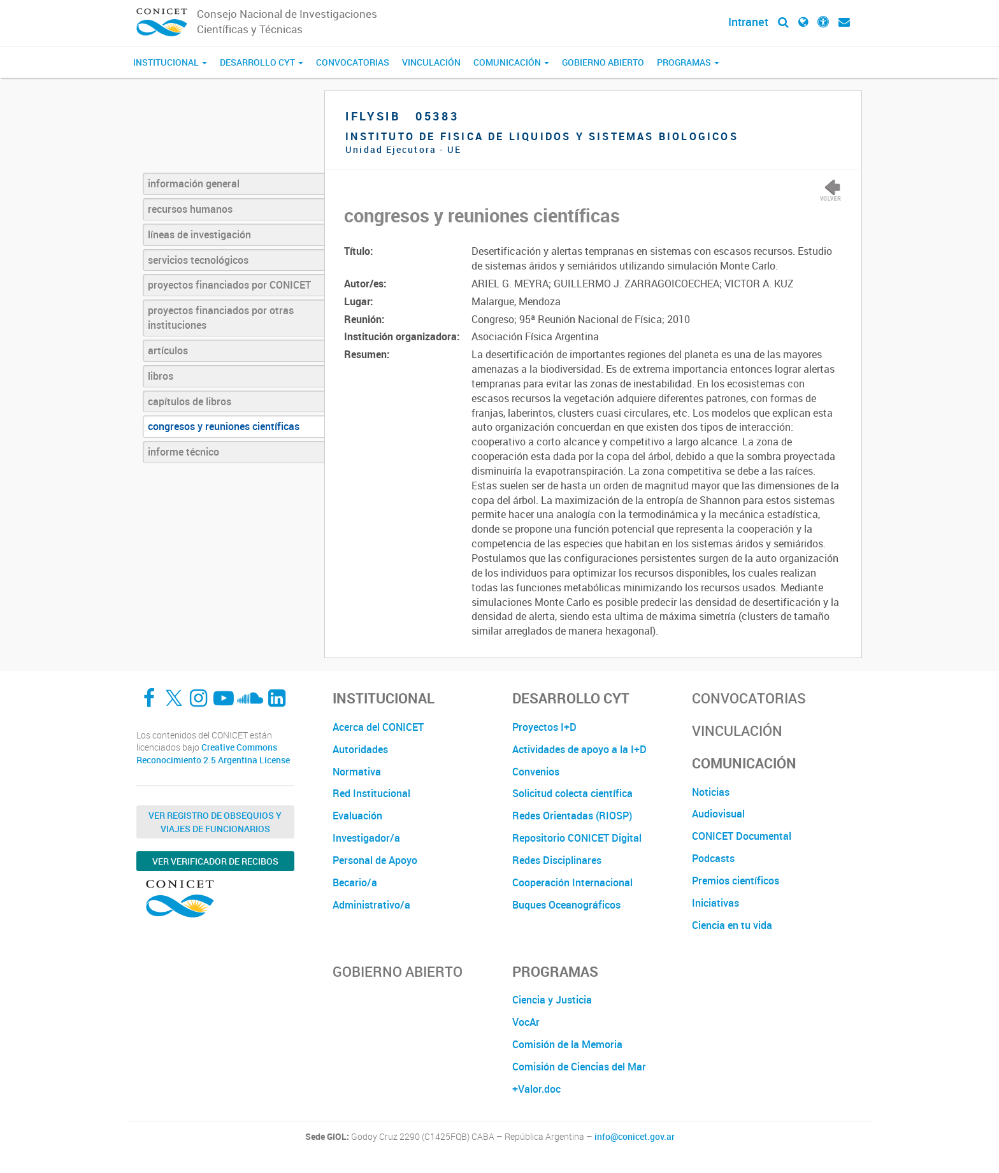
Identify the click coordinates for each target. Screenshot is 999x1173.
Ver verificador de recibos (215, 861)
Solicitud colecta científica (572, 793)
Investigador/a (366, 838)
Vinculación (431, 62)
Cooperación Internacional (572, 882)
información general (194, 183)
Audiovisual (718, 814)
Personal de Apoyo (375, 860)
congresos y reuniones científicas (223, 426)
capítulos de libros (189, 401)
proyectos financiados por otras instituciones (221, 317)
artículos (168, 350)
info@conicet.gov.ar (634, 1136)
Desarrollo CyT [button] (261, 62)
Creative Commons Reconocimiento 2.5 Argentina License (213, 753)
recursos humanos (190, 209)
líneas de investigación (199, 234)
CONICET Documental (741, 836)
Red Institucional (371, 793)
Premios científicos (735, 881)
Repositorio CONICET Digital (577, 838)
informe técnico (183, 452)
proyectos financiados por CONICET (229, 285)
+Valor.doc (536, 1089)
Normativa (357, 772)
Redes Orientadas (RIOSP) (572, 816)
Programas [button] (688, 62)
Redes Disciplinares (556, 860)
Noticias (710, 792)
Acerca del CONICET (378, 727)
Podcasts (713, 858)
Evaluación (357, 816)
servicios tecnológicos (198, 260)
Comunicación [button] (511, 62)
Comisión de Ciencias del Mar (579, 1067)
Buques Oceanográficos (566, 905)
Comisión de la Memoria (567, 1044)
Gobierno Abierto (603, 62)
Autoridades (360, 749)
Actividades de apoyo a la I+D (579, 749)
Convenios (535, 772)
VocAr (526, 1022)
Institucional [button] (170, 62)
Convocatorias (352, 62)
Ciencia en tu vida (732, 925)
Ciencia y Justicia (552, 1000)
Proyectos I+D (544, 727)
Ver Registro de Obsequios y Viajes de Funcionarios (215, 822)
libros (160, 376)
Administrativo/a (371, 905)
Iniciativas (715, 903)
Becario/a (355, 882)
